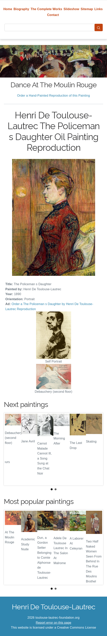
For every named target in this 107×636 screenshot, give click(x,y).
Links (98, 9)
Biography (21, 9)
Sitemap (87, 9)
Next (97, 449)
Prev (10, 449)
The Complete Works (46, 9)
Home (7, 9)
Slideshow (71, 9)
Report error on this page (53, 622)
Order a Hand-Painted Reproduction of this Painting (53, 95)
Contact (53, 15)
